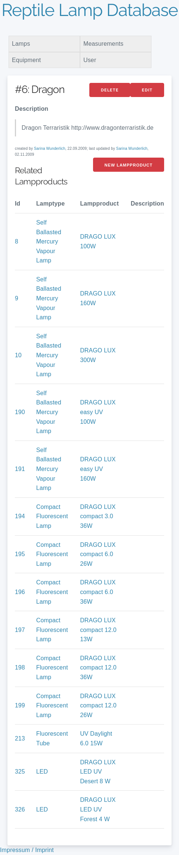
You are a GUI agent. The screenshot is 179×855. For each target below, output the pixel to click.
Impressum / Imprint (27, 850)
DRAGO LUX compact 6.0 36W (98, 591)
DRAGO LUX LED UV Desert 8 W (98, 771)
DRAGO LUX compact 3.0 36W (98, 516)
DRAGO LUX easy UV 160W (98, 468)
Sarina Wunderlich (49, 148)
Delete (110, 90)
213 (20, 738)
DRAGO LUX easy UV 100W (98, 412)
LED (42, 771)
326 (20, 809)
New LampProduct (129, 165)
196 (20, 592)
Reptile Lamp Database (89, 10)
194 (20, 516)
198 (20, 667)
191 (20, 469)
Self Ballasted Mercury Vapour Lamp (48, 241)
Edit (147, 90)
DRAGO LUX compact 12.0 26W (98, 705)
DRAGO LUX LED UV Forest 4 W (98, 809)
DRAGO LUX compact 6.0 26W (98, 554)
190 (20, 412)
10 (18, 355)
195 (20, 554)
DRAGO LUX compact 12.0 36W (98, 667)
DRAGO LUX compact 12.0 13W (98, 629)
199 (20, 705)
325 (20, 771)
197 (20, 630)
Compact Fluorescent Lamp (52, 516)
